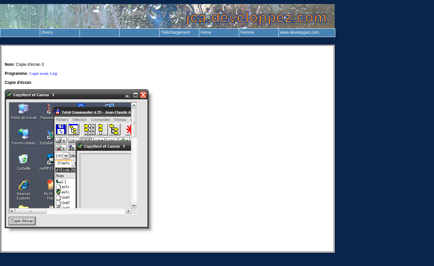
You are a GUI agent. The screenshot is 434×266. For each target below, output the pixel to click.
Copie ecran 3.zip (43, 73)
